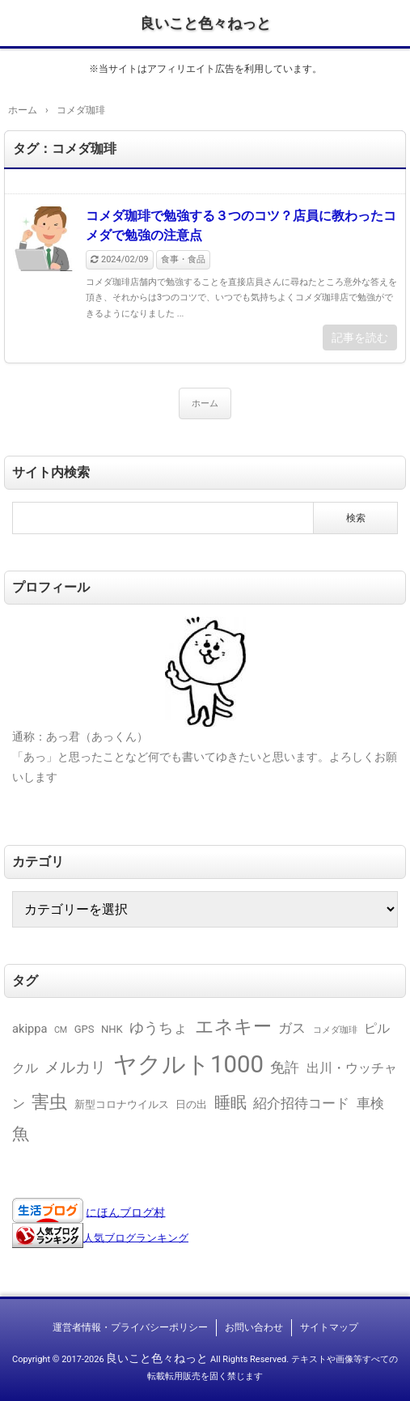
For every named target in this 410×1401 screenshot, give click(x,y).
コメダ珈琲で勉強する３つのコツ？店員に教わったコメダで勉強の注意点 (241, 225)
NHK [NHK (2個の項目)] (112, 1029)
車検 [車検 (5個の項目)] (370, 1103)
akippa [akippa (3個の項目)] (29, 1028)
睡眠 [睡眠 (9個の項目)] (230, 1102)
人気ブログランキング (135, 1237)
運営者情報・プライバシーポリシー (130, 1327)
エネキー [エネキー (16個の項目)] (233, 1027)
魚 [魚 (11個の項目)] (20, 1133)
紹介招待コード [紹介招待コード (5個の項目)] (301, 1103)
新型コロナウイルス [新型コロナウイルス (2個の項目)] (121, 1104)
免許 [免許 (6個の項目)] (284, 1067)
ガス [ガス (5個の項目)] (292, 1028)
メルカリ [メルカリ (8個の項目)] (75, 1067)
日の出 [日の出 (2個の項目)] (191, 1104)
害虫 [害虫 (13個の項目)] (49, 1102)
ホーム (205, 403)
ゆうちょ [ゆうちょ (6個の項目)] (158, 1027)
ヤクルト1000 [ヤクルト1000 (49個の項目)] (188, 1064)
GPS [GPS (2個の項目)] (84, 1029)
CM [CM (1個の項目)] (60, 1030)
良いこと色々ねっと (205, 23)
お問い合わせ (254, 1327)
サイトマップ (329, 1327)
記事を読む (360, 337)
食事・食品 (183, 259)
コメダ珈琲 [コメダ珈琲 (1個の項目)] (335, 1030)
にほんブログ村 (125, 1211)
